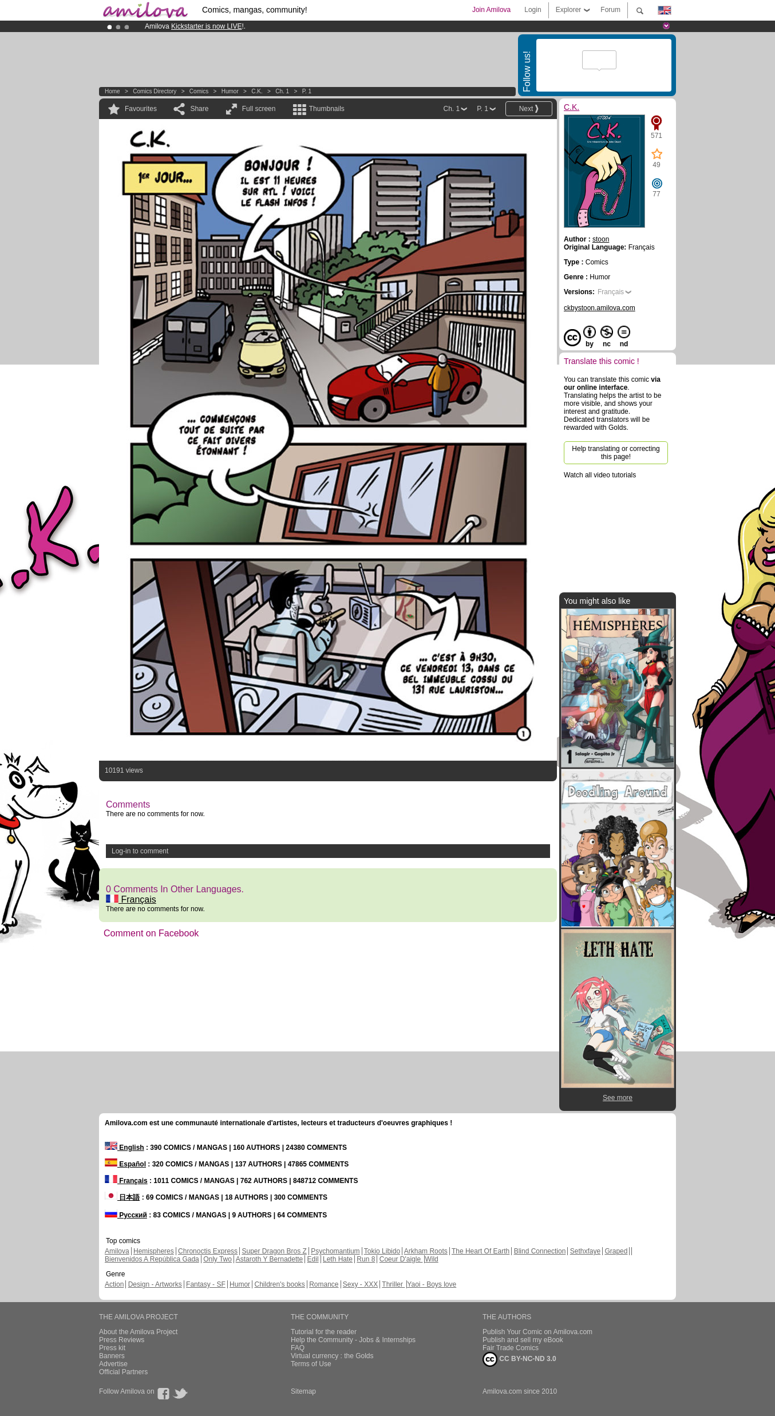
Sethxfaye (585, 1251)
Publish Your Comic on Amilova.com (537, 1332)
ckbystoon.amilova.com (599, 308)
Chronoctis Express (208, 1251)
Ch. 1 (282, 91)
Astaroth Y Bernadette (269, 1259)
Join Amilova (491, 10)
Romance (323, 1284)
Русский (126, 1215)
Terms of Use (311, 1364)
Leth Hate (338, 1259)
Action (114, 1284)
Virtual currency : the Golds (332, 1356)
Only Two (217, 1259)
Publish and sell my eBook (523, 1340)
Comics (198, 91)
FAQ (298, 1348)
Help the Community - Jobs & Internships (353, 1340)
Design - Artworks (155, 1284)
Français (131, 899)
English (124, 1148)
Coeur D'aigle (401, 1259)
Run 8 (366, 1259)
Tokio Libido (382, 1251)
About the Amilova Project (138, 1332)
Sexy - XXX (360, 1284)
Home (112, 91)
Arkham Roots (426, 1251)
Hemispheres (153, 1251)
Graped (615, 1251)
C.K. (256, 91)
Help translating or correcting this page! (615, 453)
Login (532, 10)
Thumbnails (327, 109)
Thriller (393, 1284)
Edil (313, 1259)
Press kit (112, 1348)
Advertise (113, 1364)
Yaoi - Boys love (431, 1284)
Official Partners (123, 1372)
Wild (431, 1259)
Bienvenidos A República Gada (152, 1259)
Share (199, 109)
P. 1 (307, 91)
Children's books (279, 1284)
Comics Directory (154, 91)
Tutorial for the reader (324, 1332)
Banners (112, 1356)
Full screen (259, 109)
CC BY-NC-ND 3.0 (519, 1359)
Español (125, 1164)
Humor (230, 91)
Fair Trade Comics (511, 1348)
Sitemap (303, 1391)
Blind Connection (540, 1251)
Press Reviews (121, 1340)
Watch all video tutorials (600, 475)
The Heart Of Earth (480, 1251)
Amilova (117, 1251)
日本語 (122, 1197)
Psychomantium (335, 1251)
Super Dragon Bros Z (274, 1251)
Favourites (141, 109)
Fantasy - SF (206, 1284)
